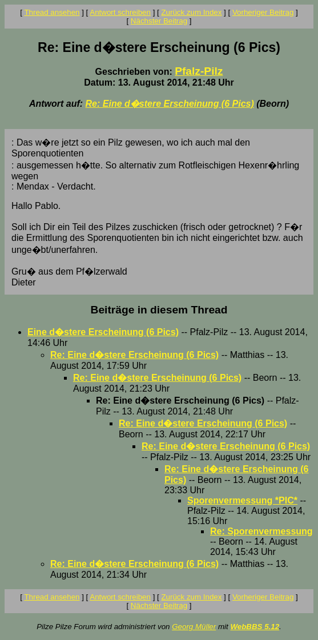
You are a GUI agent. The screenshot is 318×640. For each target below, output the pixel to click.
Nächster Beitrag (159, 21)
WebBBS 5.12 (254, 626)
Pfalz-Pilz (199, 71)
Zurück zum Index (191, 12)
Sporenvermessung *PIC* (242, 500)
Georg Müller (194, 626)
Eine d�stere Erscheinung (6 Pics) (103, 332)
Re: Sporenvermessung (261, 531)
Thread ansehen (51, 12)
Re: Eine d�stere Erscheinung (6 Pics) (170, 103)
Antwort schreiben (120, 12)
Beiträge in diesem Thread (159, 310)
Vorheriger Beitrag (262, 12)
